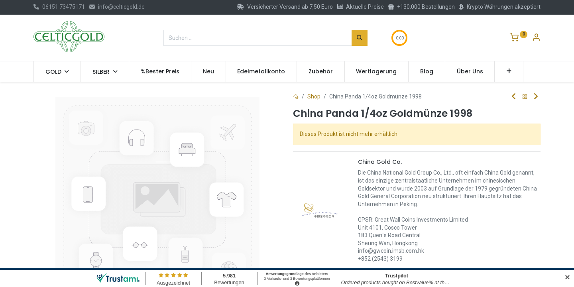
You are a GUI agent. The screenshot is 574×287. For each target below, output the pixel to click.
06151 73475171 (59, 7)
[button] (509, 71)
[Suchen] (360, 38)
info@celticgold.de (117, 7)
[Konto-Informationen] (536, 38)
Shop (313, 96)
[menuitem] (160, 71)
